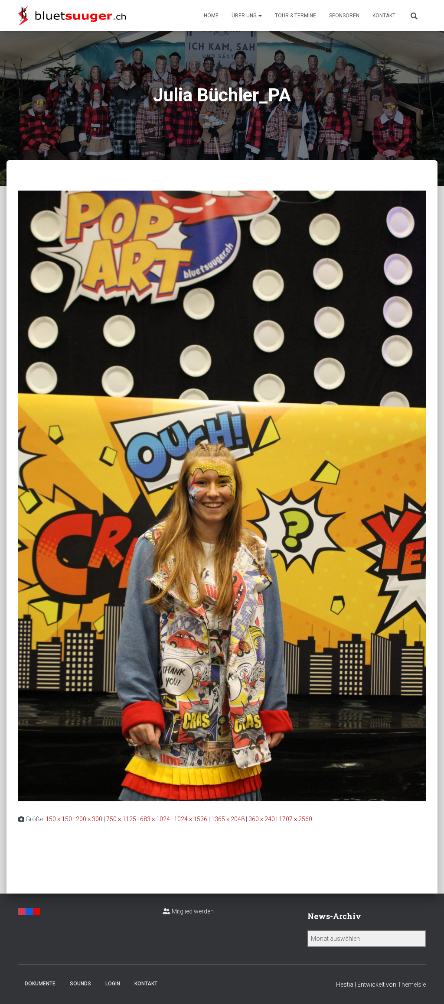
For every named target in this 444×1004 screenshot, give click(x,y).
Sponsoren (344, 16)
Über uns (247, 16)
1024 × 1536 (190, 819)
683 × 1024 (155, 819)
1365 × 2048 (228, 819)
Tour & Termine (295, 16)
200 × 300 (89, 819)
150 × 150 (59, 819)
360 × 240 (261, 819)
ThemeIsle (412, 984)
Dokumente (40, 984)
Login (112, 984)
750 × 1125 (121, 819)
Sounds (80, 984)
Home (211, 16)
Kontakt (383, 16)
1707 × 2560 (295, 819)
